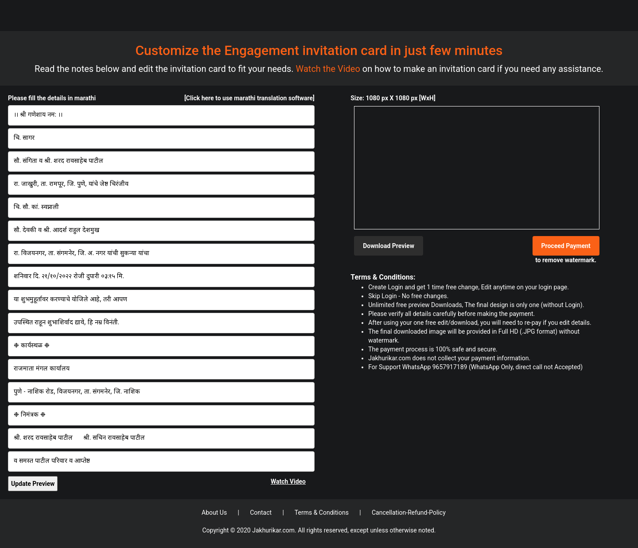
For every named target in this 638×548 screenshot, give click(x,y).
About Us (215, 512)
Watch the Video (329, 68)
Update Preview (32, 483)
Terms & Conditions (322, 512)
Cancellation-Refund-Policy (409, 512)
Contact (261, 512)
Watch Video (288, 481)
